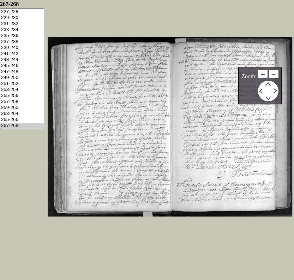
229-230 (22, 18)
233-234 (22, 30)
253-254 (22, 90)
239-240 (22, 48)
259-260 (22, 108)
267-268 (22, 126)
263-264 (22, 114)
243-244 (22, 60)
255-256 (22, 96)
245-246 (22, 66)
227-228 (22, 12)
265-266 (22, 120)
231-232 (22, 24)
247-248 (22, 72)
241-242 (22, 54)
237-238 (22, 42)
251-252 (22, 84)
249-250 (22, 78)
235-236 (22, 36)
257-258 (22, 102)
